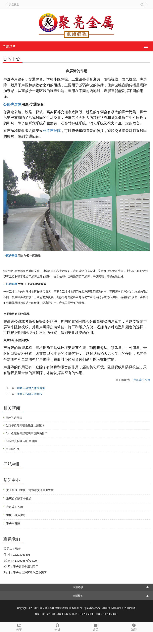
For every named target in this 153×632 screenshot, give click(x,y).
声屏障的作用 (141, 379)
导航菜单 (9, 46)
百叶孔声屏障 (14, 417)
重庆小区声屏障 (16, 515)
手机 (57, 626)
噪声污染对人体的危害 (31, 388)
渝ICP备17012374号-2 (114, 608)
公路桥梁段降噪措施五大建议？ (25, 425)
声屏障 (13, 284)
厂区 (6, 284)
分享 (19, 626)
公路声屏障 (12, 104)
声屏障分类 (13, 448)
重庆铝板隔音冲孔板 (29, 394)
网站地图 (131, 608)
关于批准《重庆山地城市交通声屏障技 (30, 490)
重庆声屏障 (13, 523)
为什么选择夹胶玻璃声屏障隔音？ (26, 433)
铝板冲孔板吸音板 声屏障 (21, 441)
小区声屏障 (10, 255)
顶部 (134, 626)
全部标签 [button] (78, 595)
